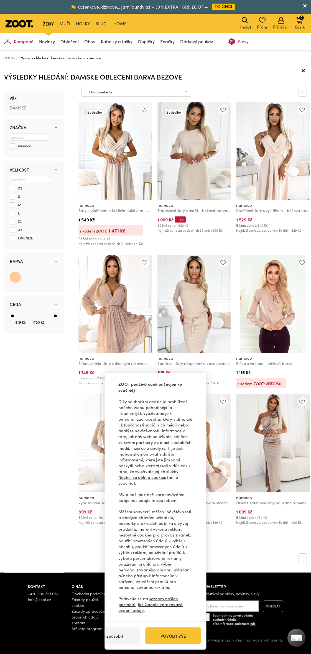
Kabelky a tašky (116, 41)
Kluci (102, 23)
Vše (13, 98)
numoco (86, 205)
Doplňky (146, 41)
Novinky (47, 41)
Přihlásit (281, 23)
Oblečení (69, 41)
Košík (300, 22)
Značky (167, 41)
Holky (83, 23)
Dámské (18, 108)
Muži (64, 23)
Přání (262, 23)
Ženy (48, 24)
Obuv (89, 41)
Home (120, 23)
